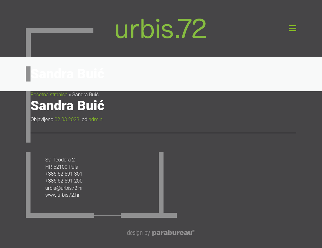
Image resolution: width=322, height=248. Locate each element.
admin (96, 119)
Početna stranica (49, 95)
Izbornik (292, 28)
